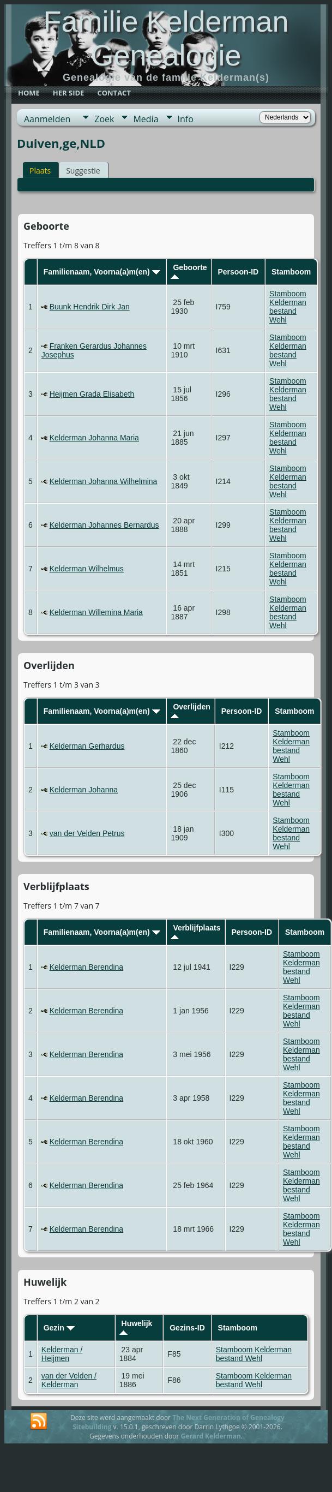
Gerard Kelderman (210, 1436)
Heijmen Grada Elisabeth (92, 394)
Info (186, 119)
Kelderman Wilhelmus (87, 568)
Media (145, 119)
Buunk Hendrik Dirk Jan (90, 306)
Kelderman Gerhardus (87, 746)
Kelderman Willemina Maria (96, 612)
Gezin (59, 1327)
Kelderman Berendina (86, 967)
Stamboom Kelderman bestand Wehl (287, 306)
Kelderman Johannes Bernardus (104, 525)
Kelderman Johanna (84, 789)
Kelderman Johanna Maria (94, 437)
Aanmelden (47, 119)
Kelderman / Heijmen (61, 1354)
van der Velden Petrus (87, 833)
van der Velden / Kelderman (68, 1380)
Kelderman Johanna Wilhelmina (104, 481)
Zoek (104, 119)
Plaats (40, 170)
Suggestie (83, 170)
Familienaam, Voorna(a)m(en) (102, 271)
